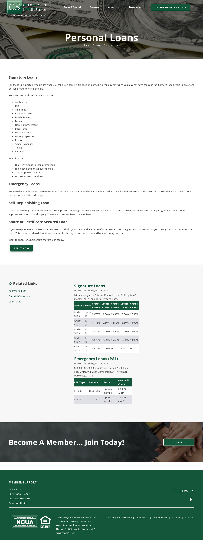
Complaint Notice (18, 503)
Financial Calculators (19, 296)
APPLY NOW (21, 248)
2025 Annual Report (19, 493)
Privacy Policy (160, 517)
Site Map (189, 517)
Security (176, 517)
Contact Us (15, 489)
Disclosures (142, 517)
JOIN (179, 442)
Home (86, 45)
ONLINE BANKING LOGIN (171, 7)
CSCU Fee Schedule (19, 498)
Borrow (96, 45)
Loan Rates (15, 301)
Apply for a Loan (17, 290)
